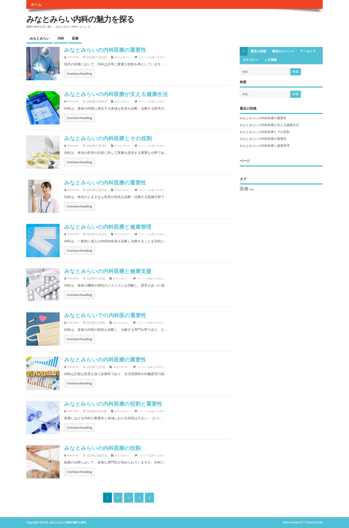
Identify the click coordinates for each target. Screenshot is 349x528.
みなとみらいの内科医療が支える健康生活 (116, 94)
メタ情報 (270, 60)
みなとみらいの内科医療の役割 (102, 448)
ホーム (36, 4)
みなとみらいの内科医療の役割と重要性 (113, 403)
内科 (60, 38)
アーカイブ (308, 51)
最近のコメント (283, 51)
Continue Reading (79, 73)
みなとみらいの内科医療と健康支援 (107, 271)
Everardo (73, 57)
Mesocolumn (291, 522)
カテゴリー (250, 60)
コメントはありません (151, 57)
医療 (75, 38)
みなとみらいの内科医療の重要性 (105, 49)
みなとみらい (40, 38)
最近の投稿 (258, 51)
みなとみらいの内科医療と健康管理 (107, 226)
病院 (251, 189)
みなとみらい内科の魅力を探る (80, 19)
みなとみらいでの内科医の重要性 (105, 315)
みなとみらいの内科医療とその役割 (108, 138)
